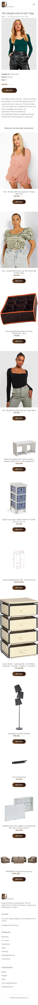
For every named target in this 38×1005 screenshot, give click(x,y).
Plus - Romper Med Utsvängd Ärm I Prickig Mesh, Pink (19, 193)
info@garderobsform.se (10, 925)
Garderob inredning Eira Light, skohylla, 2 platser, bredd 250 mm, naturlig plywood (19, 460)
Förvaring (5, 940)
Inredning (5, 951)
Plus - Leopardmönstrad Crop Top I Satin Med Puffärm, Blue (19, 272)
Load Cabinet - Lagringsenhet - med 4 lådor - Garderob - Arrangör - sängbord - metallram (19, 665)
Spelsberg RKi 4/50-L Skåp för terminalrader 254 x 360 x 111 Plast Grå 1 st (19, 827)
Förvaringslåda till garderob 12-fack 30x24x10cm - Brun (19, 332)
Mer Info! (9, 90)
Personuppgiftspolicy (9, 983)
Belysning (5, 937)
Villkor (4, 979)
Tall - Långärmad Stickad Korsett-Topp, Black (19, 410)
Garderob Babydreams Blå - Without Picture (19, 580)
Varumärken (6, 959)
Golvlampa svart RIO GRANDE (19, 734)
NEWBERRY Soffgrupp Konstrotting (19, 871)
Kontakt (4, 976)
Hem (3, 16)
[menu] (34, 4)
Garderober (15, 74)
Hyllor (4, 948)
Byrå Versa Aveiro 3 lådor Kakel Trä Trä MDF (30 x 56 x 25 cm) (19, 521)
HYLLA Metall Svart (19, 777)
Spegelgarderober (8, 955)
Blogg (4, 972)
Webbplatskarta (7, 987)
